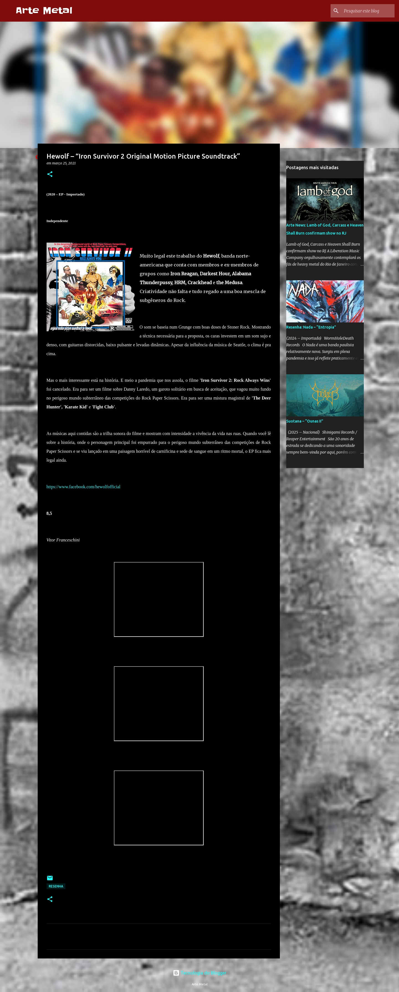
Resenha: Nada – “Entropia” (311, 327)
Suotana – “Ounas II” (304, 421)
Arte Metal (44, 10)
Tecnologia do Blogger (199, 972)
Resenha (56, 886)
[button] (50, 174)
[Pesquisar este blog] (365, 10)
